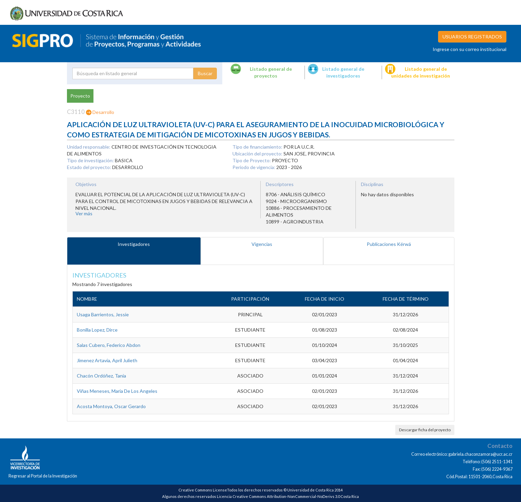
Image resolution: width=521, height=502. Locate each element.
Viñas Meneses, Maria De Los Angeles (117, 391)
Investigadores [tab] (134, 244)
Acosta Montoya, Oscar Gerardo (111, 406)
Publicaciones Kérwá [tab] (389, 244)
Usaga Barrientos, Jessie (103, 314)
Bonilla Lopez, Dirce (97, 330)
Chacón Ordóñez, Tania (101, 376)
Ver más (83, 213)
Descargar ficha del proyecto (425, 429)
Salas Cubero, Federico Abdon (108, 345)
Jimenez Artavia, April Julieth (107, 360)
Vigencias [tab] (261, 244)
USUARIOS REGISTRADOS (472, 36)
